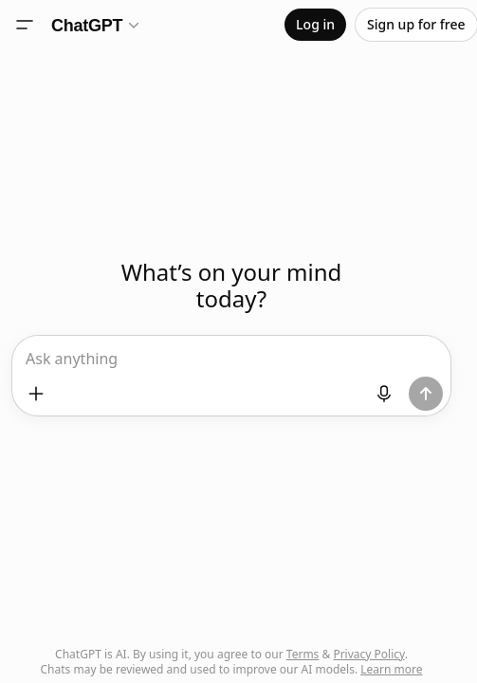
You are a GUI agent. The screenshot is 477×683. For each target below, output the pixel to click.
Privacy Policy (368, 654)
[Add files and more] (36, 394)
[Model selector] (96, 25)
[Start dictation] (384, 394)
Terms (303, 654)
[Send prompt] (426, 394)
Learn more (391, 669)
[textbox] (231, 365)
